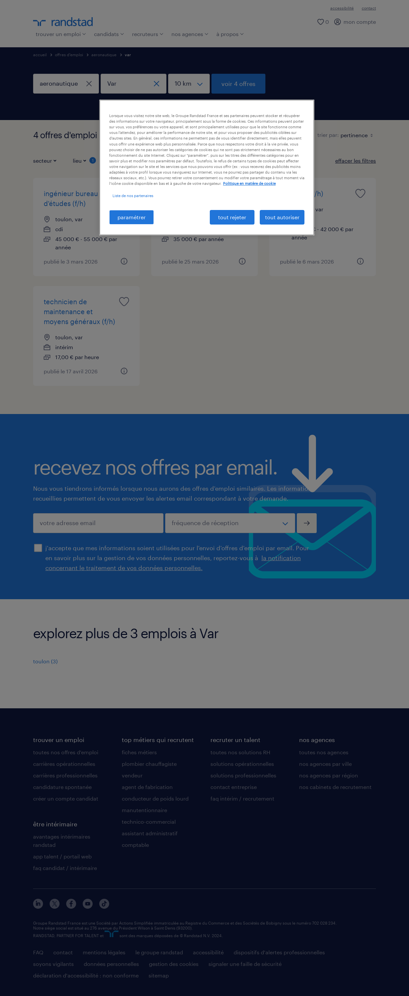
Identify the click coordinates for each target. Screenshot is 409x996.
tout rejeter (232, 217)
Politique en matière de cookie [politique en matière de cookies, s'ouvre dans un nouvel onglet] (249, 183)
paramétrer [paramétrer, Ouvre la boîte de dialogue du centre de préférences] (131, 217)
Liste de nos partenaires (133, 195)
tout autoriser (282, 217)
